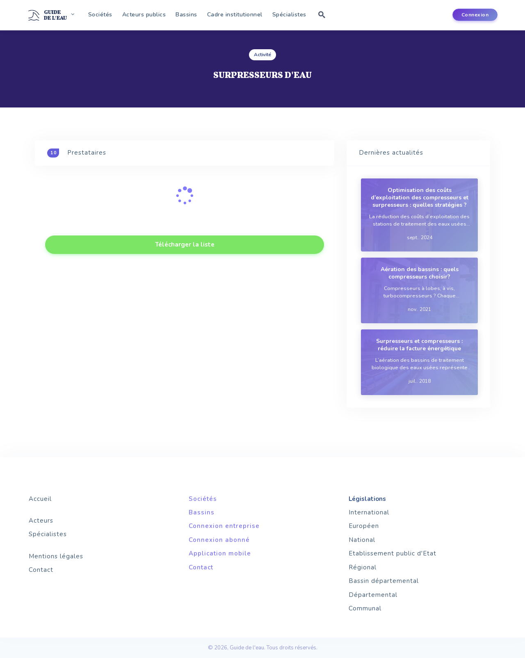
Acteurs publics (144, 14)
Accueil (40, 499)
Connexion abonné (219, 540)
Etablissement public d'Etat (392, 553)
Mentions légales (56, 556)
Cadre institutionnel (234, 14)
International (369, 512)
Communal (365, 608)
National (362, 540)
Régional (363, 567)
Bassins (186, 14)
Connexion (475, 14)
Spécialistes (289, 14)
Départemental (373, 595)
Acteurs (41, 520)
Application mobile (220, 553)
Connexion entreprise (224, 526)
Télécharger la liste (185, 244)
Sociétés (100, 14)
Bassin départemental (384, 581)
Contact (41, 570)
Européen (364, 526)
